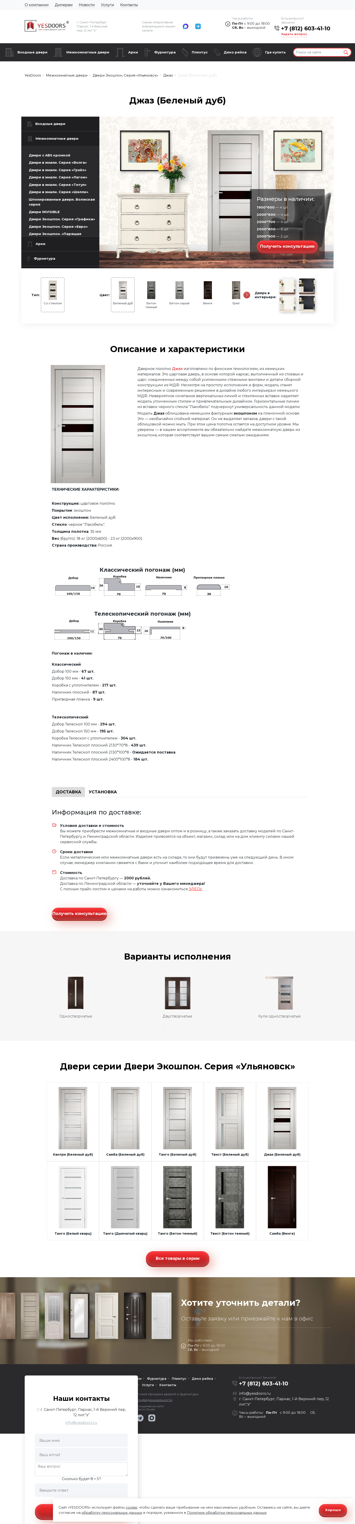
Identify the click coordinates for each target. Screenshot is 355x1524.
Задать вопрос (294, 34)
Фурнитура (165, 52)
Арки (133, 52)
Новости (87, 5)
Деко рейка (235, 52)
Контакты (129, 5)
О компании (37, 5)
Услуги (107, 5)
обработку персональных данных (112, 1512)
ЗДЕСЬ (195, 889)
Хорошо (333, 1510)
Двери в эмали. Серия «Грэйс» (57, 170)
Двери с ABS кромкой (49, 155)
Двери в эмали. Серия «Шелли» (59, 192)
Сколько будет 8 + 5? (81, 1472)
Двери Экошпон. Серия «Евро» (58, 226)
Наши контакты (81, 1392)
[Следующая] (246, 295)
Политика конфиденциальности (146, 1393)
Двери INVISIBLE (44, 212)
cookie (131, 1507)
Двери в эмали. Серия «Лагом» (58, 177)
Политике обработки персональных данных (227, 1512)
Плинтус (200, 52)
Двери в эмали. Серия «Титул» (58, 184)
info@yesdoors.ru (81, 1416)
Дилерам (64, 5)
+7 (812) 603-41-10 (305, 28)
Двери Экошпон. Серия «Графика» (62, 219)
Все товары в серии (177, 1251)
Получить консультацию (287, 246)
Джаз (177, 369)
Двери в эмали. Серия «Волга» (58, 162)
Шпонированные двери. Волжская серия (62, 202)
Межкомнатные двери (87, 52)
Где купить (275, 52)
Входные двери (32, 52)
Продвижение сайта (150, 1399)
